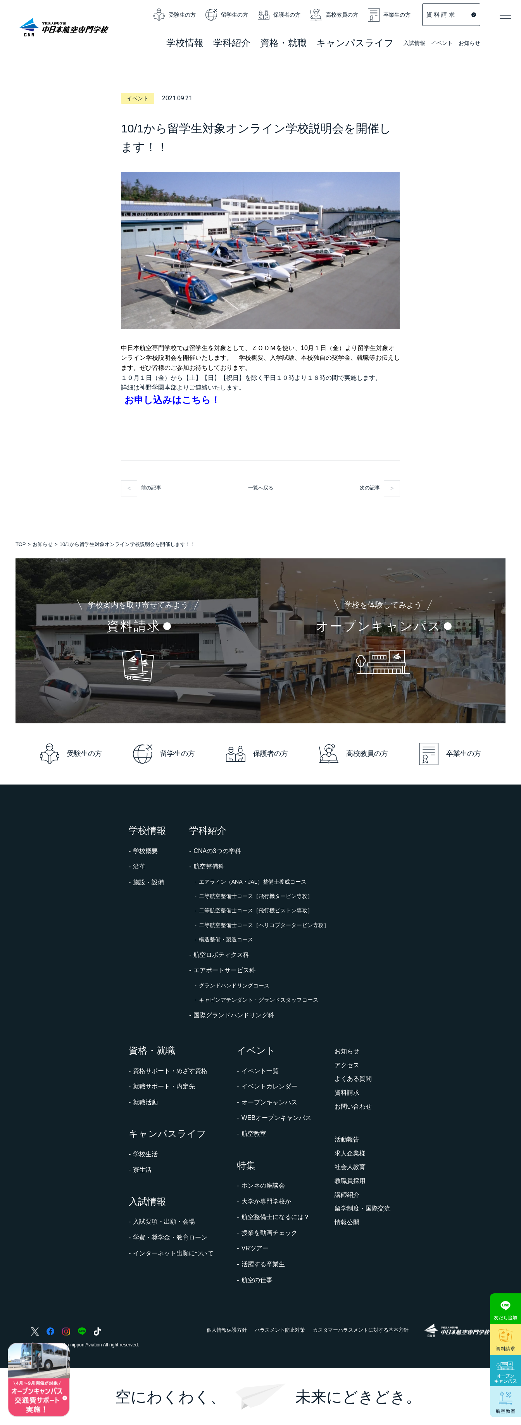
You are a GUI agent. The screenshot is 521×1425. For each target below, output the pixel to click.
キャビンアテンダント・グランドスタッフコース (258, 1000)
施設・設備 (148, 882)
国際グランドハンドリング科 (233, 1015)
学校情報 (147, 830)
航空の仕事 (257, 1280)
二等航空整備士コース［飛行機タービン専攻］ (256, 896)
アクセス (347, 1065)
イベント (442, 43)
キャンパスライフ (167, 1133)
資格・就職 (152, 1050)
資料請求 (347, 1092)
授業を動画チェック (269, 1232)
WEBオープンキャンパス (276, 1117)
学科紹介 (231, 44)
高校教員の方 (334, 15)
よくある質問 (353, 1078)
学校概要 (145, 851)
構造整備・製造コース (226, 939)
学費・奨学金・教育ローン (170, 1237)
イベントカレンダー (269, 1086)
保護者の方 (279, 14)
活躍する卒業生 (263, 1264)
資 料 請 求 (451, 14)
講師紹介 (347, 1195)
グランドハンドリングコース (234, 985)
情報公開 (347, 1222)
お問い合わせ (353, 1106)
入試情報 (414, 43)
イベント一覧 (260, 1071)
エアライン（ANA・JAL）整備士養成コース (252, 882)
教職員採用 (350, 1181)
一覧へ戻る (260, 488)
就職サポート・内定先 (164, 1086)
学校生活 (145, 1154)
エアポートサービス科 (224, 970)
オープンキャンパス (269, 1102)
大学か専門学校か (266, 1201)
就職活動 (145, 1102)
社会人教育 (350, 1167)
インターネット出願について (173, 1253)
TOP (21, 544)
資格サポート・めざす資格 (170, 1071)
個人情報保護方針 (227, 1330)
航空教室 (254, 1133)
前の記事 (151, 488)
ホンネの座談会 (263, 1185)
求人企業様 (350, 1153)
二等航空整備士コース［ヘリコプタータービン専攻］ (264, 925)
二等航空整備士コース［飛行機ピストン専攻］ (256, 910)
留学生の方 (226, 15)
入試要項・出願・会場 (164, 1221)
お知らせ (469, 43)
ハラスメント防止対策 (280, 1330)
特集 (246, 1165)
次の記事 (370, 488)
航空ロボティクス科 (221, 954)
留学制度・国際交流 (362, 1208)
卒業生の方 (389, 15)
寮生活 (142, 1169)
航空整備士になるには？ (276, 1217)
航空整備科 (208, 866)
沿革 (139, 866)
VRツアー (255, 1248)
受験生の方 (174, 15)
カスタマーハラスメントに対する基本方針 (361, 1330)
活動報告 (347, 1139)
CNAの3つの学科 (217, 851)
